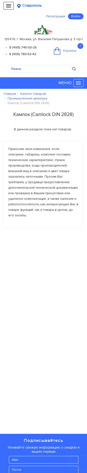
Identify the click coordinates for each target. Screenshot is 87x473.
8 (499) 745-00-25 (23, 47)
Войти (75, 16)
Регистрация (55, 16)
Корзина (68, 49)
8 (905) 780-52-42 (22, 54)
